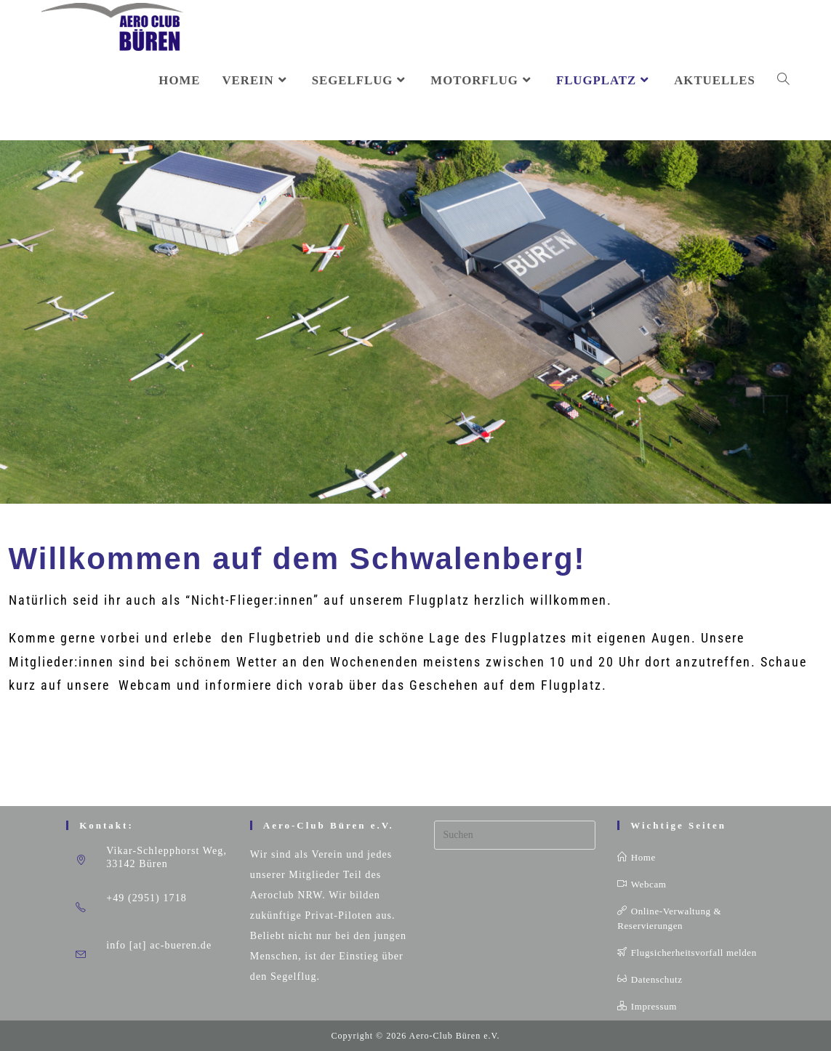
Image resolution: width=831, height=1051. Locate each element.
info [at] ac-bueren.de (159, 945)
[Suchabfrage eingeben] (515, 835)
